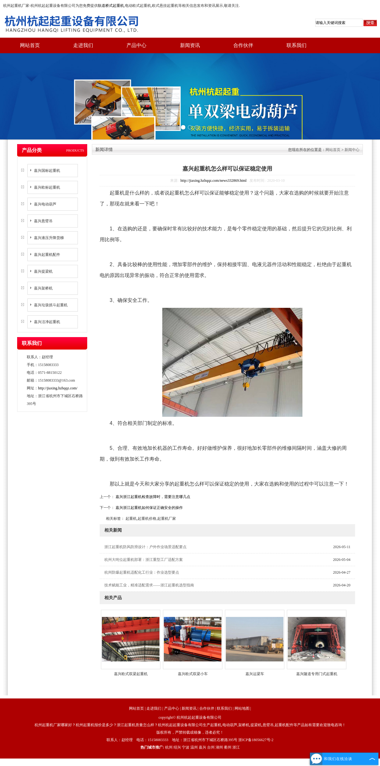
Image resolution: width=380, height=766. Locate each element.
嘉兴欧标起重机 (47, 187)
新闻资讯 (190, 45)
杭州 (169, 747)
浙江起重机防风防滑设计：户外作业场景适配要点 (145, 547)
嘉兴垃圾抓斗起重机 (51, 305)
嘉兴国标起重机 (47, 170)
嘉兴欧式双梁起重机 (131, 674)
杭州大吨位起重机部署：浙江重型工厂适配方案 (143, 559)
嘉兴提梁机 (43, 271)
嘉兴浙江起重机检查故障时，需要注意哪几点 (152, 497)
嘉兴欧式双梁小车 (193, 674)
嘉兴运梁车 (254, 674)
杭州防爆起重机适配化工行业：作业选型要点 (141, 572)
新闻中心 (351, 150)
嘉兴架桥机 (43, 288)
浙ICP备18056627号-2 (255, 740)
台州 (211, 747)
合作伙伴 (243, 45)
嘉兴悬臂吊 (43, 221)
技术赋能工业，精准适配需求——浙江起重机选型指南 (149, 585)
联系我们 (296, 45)
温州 (194, 747)
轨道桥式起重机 (111, 5)
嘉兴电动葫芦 (45, 204)
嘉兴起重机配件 (47, 254)
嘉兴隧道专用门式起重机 (316, 674)
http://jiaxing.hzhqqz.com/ (58, 388)
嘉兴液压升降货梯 (49, 238)
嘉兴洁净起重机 (47, 322)
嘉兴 (202, 747)
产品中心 (136, 45)
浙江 (236, 747)
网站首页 (30, 45)
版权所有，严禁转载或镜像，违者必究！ (190, 732)
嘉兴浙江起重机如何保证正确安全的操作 (149, 507)
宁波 (185, 747)
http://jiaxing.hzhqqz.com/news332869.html (213, 180)
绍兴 (177, 747)
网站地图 (242, 708)
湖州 (219, 747)
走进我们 (83, 45)
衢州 (227, 747)
